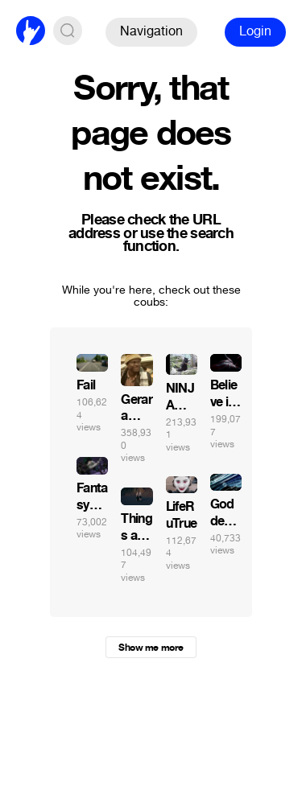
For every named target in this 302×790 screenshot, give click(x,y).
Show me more (150, 647)
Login (255, 31)
